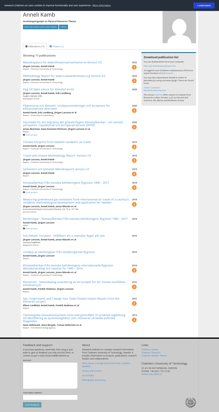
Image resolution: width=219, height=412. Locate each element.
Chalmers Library (149, 349)
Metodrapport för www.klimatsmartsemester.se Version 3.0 (62, 62)
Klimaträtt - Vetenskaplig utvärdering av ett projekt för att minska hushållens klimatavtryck (74, 283)
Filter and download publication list (160, 66)
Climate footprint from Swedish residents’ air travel (57, 142)
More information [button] (101, 5)
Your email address (32, 393)
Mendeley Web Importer (155, 90)
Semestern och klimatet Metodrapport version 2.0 (56, 169)
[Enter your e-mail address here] (50, 397)
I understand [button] (203, 5)
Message (27, 360)
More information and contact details (41, 27)
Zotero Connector (152, 87)
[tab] (35, 46)
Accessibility (88, 375)
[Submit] (32, 404)
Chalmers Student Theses (154, 355)
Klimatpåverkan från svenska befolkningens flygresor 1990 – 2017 (66, 182)
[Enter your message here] (50, 375)
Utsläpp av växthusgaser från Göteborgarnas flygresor (59, 252)
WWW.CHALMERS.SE (151, 374)
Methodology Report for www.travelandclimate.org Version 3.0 (64, 76)
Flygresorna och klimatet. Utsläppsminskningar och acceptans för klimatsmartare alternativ (66, 107)
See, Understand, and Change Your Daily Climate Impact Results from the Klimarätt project (71, 300)
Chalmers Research (150, 352)
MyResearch (167, 73)
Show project (31, 135)
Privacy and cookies (92, 370)
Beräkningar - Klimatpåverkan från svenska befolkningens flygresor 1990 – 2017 (75, 219)
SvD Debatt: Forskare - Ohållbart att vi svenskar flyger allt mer (64, 235)
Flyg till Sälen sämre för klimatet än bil (48, 89)
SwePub (158, 94)
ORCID (63, 27)
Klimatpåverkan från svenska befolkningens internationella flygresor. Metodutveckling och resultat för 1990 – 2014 (68, 266)
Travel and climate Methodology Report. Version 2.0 (57, 155)
